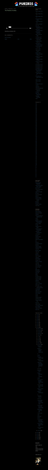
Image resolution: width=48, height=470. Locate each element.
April (39, 341)
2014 (38, 325)
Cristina (37, 219)
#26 (36, 142)
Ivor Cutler (39, 368)
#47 (36, 113)
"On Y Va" (37, 25)
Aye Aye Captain (38, 278)
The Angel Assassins (39, 305)
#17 (36, 154)
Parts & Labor (38, 267)
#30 (36, 136)
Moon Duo (37, 272)
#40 (36, 123)
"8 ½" (36, 82)
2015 (38, 324)
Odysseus (37, 257)
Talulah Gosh (40, 413)
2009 (38, 437)
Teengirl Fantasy (38, 204)
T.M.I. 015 (37, 251)
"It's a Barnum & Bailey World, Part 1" (39, 77)
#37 (36, 127)
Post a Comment (8, 37)
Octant (39, 355)
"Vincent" (37, 85)
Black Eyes (37, 285)
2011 (38, 434)
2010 (38, 435)
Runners (37, 235)
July (38, 336)
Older (31, 39)
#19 (36, 152)
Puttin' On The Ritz (39, 191)
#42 (36, 120)
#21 (36, 149)
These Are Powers (39, 308)
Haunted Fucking (38, 247)
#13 (36, 160)
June (39, 338)
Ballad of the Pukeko (39, 239)
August (39, 334)
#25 (36, 143)
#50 (36, 109)
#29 (36, 138)
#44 (36, 117)
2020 (38, 316)
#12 (36, 161)
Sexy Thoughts (38, 256)
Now (18, 39)
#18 (36, 153)
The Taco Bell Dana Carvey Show (40, 424)
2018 (38, 319)
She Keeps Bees (38, 265)
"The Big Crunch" (39, 37)
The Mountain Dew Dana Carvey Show (40, 406)
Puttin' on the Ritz (39, 261)
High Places (38, 290)
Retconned (37, 269)
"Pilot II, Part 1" (38, 81)
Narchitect (37, 238)
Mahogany (39, 416)
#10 (36, 164)
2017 (38, 320)
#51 (36, 107)
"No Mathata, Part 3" (39, 65)
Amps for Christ (38, 279)
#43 (36, 118)
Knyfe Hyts (37, 205)
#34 (36, 131)
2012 (38, 432)
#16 (36, 156)
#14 (36, 158)
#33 (36, 132)
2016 (38, 322)
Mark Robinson (38, 211)
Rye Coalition (38, 306)
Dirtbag (37, 275)
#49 (36, 110)
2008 (38, 438)
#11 (36, 163)
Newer (6, 39)
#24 (36, 145)
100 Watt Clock (38, 298)
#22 (36, 147)
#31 (36, 135)
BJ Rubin (37, 193)
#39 (36, 124)
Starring (37, 253)
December (40, 328)
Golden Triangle (38, 246)
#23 (36, 146)
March (39, 342)
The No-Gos (38, 282)
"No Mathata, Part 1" (39, 68)
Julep (38, 414)
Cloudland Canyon (39, 243)
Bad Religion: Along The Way (40, 410)
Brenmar (37, 254)
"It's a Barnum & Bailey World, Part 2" (39, 73)
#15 (36, 157)
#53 (36, 105)
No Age (37, 224)
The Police (39, 398)
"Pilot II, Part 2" (38, 79)
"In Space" (37, 92)
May (38, 339)
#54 (36, 103)
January (39, 430)
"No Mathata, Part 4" (39, 64)
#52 (36, 106)
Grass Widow (38, 293)
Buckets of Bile (38, 250)
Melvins (39, 417)
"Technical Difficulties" (39, 88)
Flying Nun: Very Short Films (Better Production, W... (40, 365)
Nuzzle (37, 295)
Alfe (36, 268)
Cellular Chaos (38, 236)
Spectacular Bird (38, 291)
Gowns (37, 294)
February (39, 344)
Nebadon (37, 214)
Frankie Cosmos (38, 197)
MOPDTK (37, 280)
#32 (36, 134)
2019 (38, 317)
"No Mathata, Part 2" (39, 67)
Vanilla (37, 218)
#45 (36, 116)
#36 (36, 128)
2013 (38, 327)
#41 (36, 121)
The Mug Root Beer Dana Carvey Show (40, 420)
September (40, 333)
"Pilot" (37, 98)
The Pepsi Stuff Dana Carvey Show (40, 386)
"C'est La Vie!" (38, 48)
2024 (38, 314)
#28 (36, 139)
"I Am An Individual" (39, 24)
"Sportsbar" (38, 86)
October (39, 331)
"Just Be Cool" (38, 52)
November (40, 330)
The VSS (37, 249)
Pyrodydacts (38, 271)
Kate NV (37, 196)
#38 (36, 125)
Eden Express (38, 258)
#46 (36, 114)
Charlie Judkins (38, 223)
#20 (36, 150)
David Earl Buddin (39, 194)
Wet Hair (37, 242)
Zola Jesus (37, 309)
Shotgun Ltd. (38, 260)
